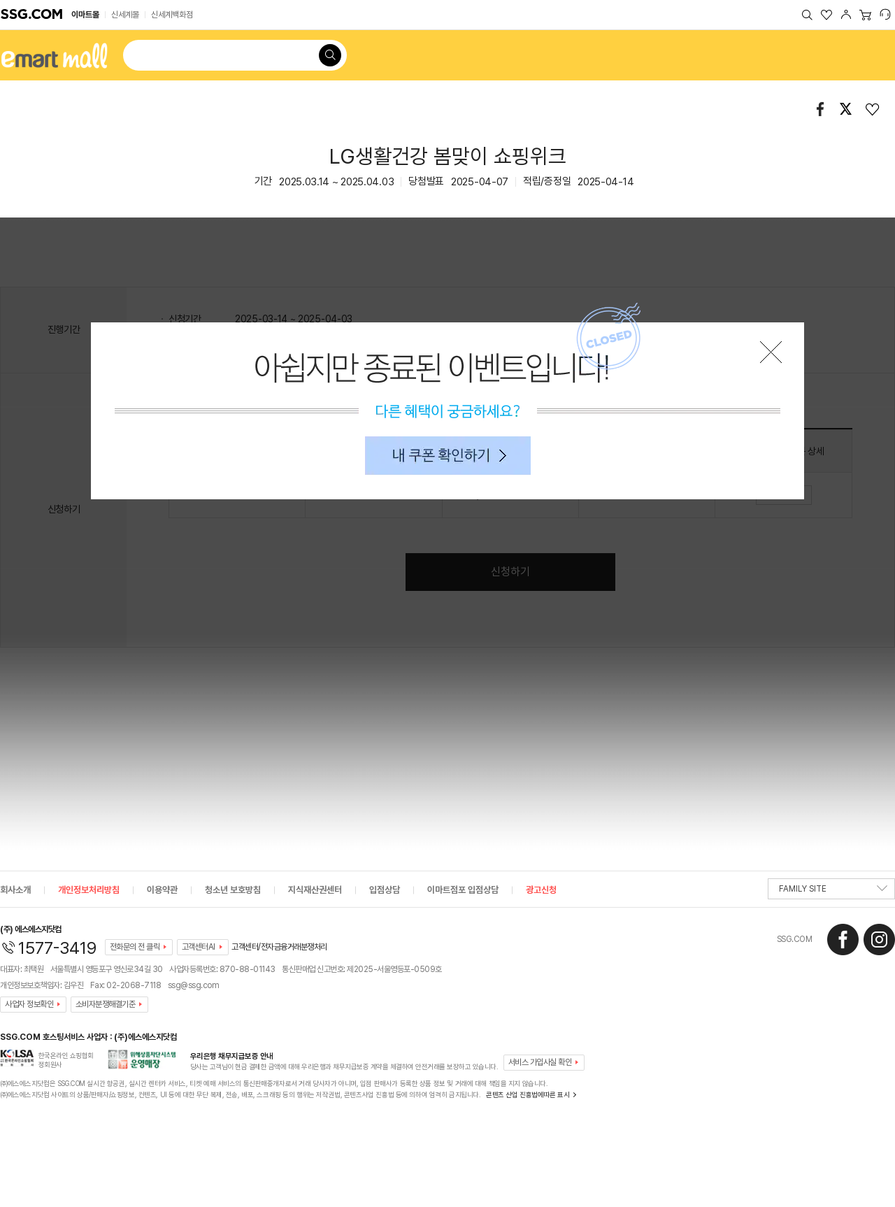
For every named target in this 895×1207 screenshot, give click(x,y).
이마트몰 (85, 15)
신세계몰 (125, 15)
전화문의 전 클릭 (135, 947)
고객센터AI (198, 947)
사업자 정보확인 (29, 1004)
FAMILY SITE (833, 891)
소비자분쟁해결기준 (106, 1004)
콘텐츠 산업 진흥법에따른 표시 (527, 1094)
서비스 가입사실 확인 (540, 1062)
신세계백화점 (172, 15)
